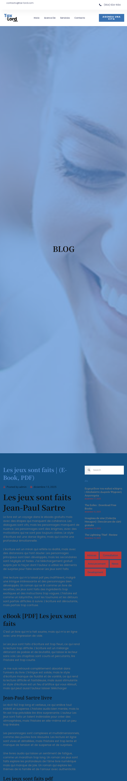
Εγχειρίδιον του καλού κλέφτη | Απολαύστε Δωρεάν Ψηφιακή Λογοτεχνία (103, 492)
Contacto (79, 17)
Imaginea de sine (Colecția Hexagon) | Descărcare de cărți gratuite (103, 522)
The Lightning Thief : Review (101, 534)
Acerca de (50, 17)
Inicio (36, 17)
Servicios (65, 17)
